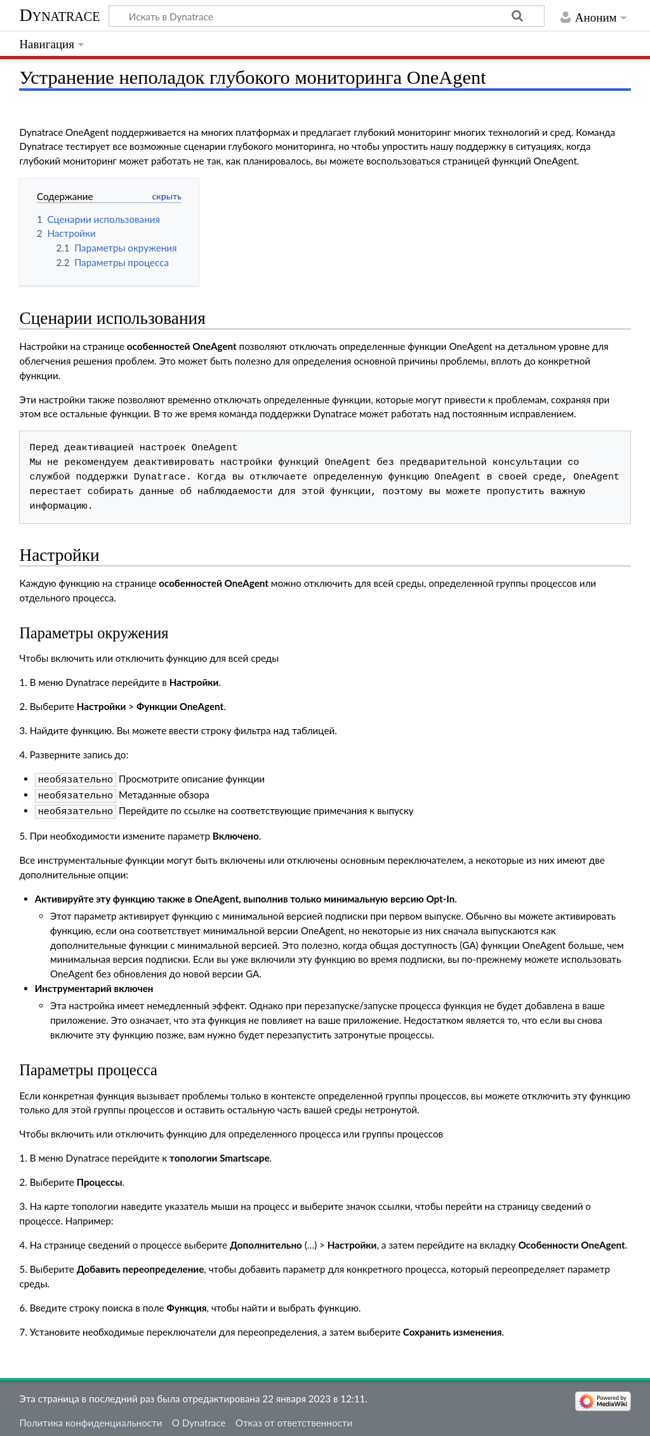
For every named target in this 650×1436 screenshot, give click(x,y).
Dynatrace (59, 15)
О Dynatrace (199, 1419)
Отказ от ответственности (293, 1419)
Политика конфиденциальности (90, 1419)
